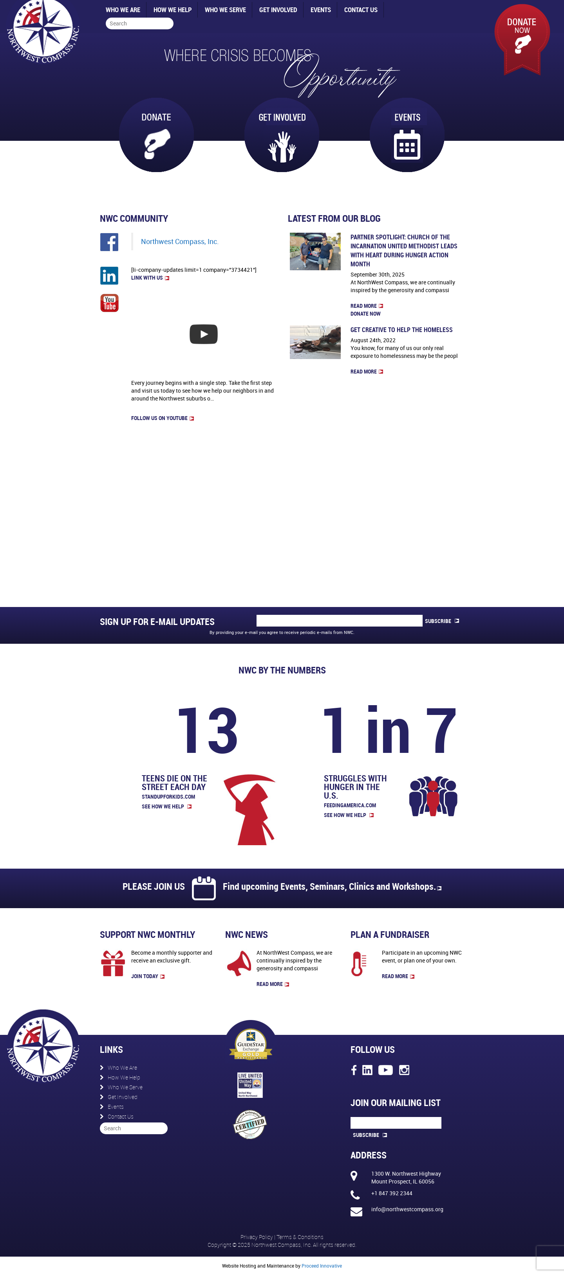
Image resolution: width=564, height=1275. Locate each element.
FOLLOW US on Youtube (162, 418)
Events (321, 9)
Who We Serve (225, 9)
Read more (367, 305)
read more (273, 984)
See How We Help (167, 806)
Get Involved (278, 9)
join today (147, 976)
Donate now (366, 313)
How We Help (173, 9)
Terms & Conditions (300, 1237)
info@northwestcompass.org (407, 1209)
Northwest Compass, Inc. (180, 241)
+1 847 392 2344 (391, 1193)
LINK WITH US (150, 277)
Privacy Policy (257, 1237)
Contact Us (361, 9)
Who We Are (123, 9)
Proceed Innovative (322, 1265)
